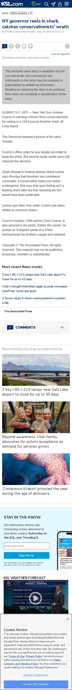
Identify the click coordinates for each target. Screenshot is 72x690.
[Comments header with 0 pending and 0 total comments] (36, 327)
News (5, 13)
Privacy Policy (34, 656)
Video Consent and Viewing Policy (32, 662)
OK (67, 619)
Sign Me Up (26, 555)
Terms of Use (19, 565)
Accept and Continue (36, 684)
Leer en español (60, 54)
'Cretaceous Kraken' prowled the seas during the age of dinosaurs (35, 491)
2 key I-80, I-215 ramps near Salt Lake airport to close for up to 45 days (35, 392)
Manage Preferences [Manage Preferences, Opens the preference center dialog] (36, 675)
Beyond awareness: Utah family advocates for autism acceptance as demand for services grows (32, 441)
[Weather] (36, 4)
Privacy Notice (35, 565)
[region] (36, 652)
